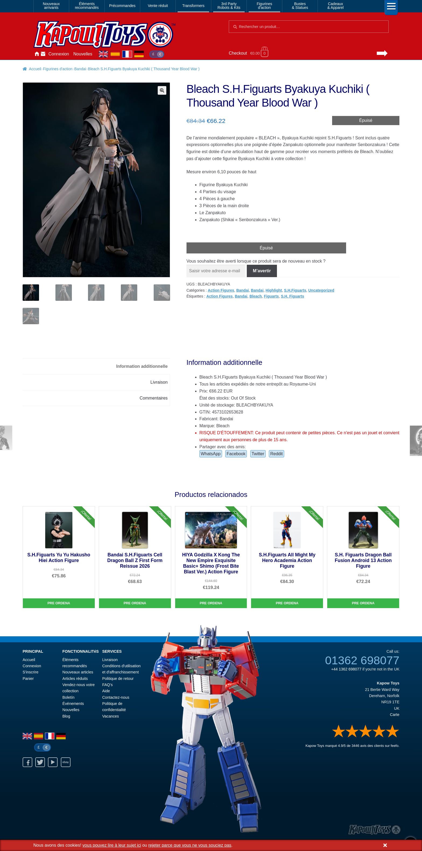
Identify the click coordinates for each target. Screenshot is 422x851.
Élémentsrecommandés (87, 6)
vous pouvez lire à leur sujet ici (111, 845)
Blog (66, 717)
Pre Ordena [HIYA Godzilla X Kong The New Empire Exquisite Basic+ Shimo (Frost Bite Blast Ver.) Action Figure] (211, 604)
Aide (106, 692)
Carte (394, 715)
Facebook (236, 454)
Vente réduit (158, 5)
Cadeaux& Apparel (335, 6)
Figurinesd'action (264, 6)
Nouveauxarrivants (51, 6)
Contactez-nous (43, 54)
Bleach (255, 296)
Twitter (258, 454)
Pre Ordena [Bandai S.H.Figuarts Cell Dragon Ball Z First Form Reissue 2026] (135, 604)
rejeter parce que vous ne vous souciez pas (189, 845)
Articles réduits (75, 679)
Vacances (110, 717)
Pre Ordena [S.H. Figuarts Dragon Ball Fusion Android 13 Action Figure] (363, 604)
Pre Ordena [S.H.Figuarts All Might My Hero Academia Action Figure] (287, 604)
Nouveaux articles (77, 673)
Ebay (66, 763)
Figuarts (271, 296)
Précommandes (122, 5)
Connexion (58, 54)
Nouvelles (82, 54)
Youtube (53, 763)
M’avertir (262, 271)
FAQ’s (107, 686)
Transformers (193, 5)
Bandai (80, 69)
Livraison (110, 660)
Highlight (274, 290)
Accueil (36, 54)
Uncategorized (321, 290)
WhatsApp (211, 454)
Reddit (276, 454)
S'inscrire (30, 673)
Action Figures (221, 290)
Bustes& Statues (300, 6)
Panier (28, 679)
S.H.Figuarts (295, 290)
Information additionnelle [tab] (142, 367)
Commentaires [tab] (154, 399)
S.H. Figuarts (292, 296)
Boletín (68, 698)
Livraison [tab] (159, 383)
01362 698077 (362, 661)
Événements (73, 704)
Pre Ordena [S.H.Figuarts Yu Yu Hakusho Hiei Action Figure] (58, 604)
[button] (162, 90)
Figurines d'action (57, 69)
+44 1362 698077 (346, 670)
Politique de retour (118, 679)
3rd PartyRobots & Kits (228, 6)
